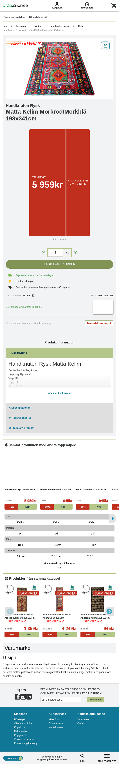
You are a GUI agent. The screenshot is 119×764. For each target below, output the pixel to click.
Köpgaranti (20, 735)
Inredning (21, 26)
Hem (5, 26)
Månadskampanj (99, 323)
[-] (43, 252)
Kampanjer (83, 719)
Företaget (19, 719)
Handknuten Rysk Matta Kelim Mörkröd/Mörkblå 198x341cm (33, 30)
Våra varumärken (23, 723)
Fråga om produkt (21, 428)
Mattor (38, 26)
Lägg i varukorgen (59, 264)
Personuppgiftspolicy (25, 743)
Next (109, 611)
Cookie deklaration (24, 739)
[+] (75, 252)
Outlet (80, 723)
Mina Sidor (55, 719)
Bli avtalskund (56, 723)
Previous (9, 611)
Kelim (81, 26)
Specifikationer (19, 407)
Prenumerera (95, 699)
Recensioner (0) (20, 417)
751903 (28, 295)
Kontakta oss (56, 727)
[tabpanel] (59, 69)
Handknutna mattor (59, 26)
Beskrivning (18, 352)
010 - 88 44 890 (59, 759)
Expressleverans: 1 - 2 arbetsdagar (34, 275)
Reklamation (21, 731)
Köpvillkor (19, 727)
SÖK (82, 757)
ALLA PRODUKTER (107, 757)
